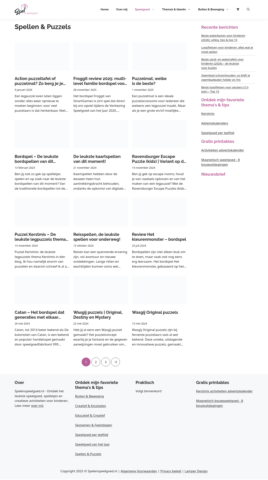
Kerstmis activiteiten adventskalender (224, 391)
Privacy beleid (171, 471)
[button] (248, 9)
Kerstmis (208, 113)
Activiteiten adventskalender (222, 150)
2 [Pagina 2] (95, 361)
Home (104, 9)
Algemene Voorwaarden (139, 471)
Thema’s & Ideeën (178, 9)
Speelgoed (146, 9)
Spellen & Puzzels (88, 454)
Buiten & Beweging (215, 9)
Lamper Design (196, 471)
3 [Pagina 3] (106, 361)
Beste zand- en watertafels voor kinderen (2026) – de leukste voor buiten (222, 63)
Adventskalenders (214, 123)
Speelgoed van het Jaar (92, 445)
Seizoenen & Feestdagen (93, 425)
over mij (37, 406)
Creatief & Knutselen (90, 406)
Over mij (121, 9)
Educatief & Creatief (90, 416)
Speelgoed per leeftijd (217, 133)
